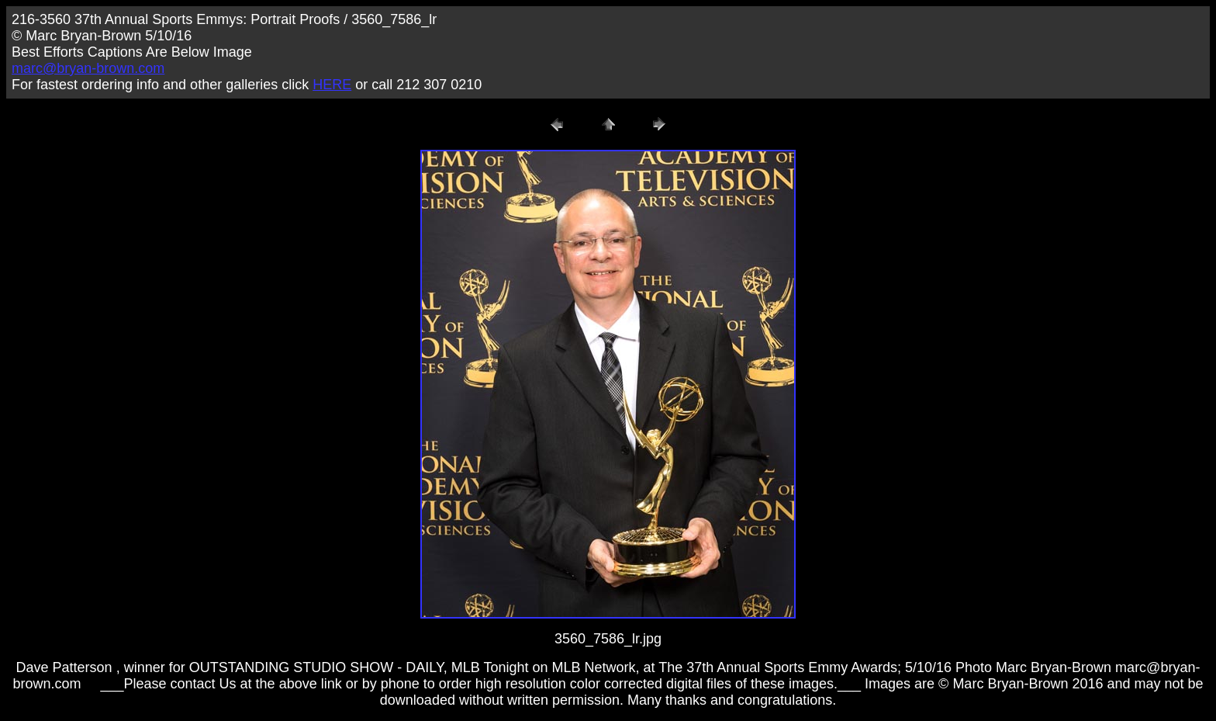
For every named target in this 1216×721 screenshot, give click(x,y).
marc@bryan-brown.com (88, 68)
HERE (332, 84)
